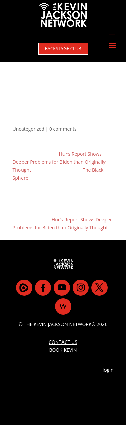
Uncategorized (28, 129)
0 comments (63, 129)
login (108, 370)
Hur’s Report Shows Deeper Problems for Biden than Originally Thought (59, 162)
